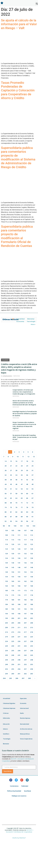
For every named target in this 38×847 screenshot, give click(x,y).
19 (32, 461)
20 (5, 466)
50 (5, 489)
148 (31, 567)
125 (12, 549)
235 (12, 651)
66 (27, 498)
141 (19, 563)
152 (25, 572)
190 (12, 609)
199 (6, 618)
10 (18, 457)
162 (25, 581)
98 (4, 526)
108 (31, 530)
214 (6, 632)
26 (5, 470)
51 (11, 489)
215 (12, 632)
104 (6, 530)
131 (19, 554)
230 (12, 646)
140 (12, 563)
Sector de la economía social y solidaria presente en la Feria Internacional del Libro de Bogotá (24, 403)
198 (31, 614)
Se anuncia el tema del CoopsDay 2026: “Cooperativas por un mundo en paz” (25, 437)
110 (12, 535)
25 (32, 466)
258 (31, 669)
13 (34, 457)
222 (25, 637)
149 (6, 572)
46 (16, 484)
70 (16, 503)
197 (25, 614)
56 (5, 493)
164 (6, 586)
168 (31, 586)
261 (19, 674)
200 (12, 618)
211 (19, 627)
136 (19, 558)
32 (5, 475)
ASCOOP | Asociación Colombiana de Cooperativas (19, 831)
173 (31, 590)
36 (27, 475)
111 (19, 535)
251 (19, 664)
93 (11, 521)
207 (25, 623)
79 (32, 507)
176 (19, 595)
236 (19, 651)
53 (22, 489)
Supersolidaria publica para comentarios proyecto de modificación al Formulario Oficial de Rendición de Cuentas (17, 236)
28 (16, 470)
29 (22, 470)
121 (19, 544)
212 (25, 627)
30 (27, 470)
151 (19, 572)
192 (25, 609)
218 (31, 632)
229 (6, 646)
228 (31, 641)
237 (25, 651)
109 (6, 535)
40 (16, 480)
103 (34, 526)
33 (11, 475)
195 (12, 614)
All (13, 319)
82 (16, 512)
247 (25, 660)
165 (12, 586)
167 (25, 586)
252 (25, 664)
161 (19, 581)
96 (27, 521)
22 (16, 466)
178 (31, 595)
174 (6, 595)
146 (19, 567)
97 (32, 521)
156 (19, 577)
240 (12, 655)
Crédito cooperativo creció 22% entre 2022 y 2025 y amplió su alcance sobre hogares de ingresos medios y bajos (19, 368)
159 (6, 581)
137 (25, 558)
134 (6, 558)
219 (6, 637)
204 (6, 623)
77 (22, 507)
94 (16, 521)
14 (5, 461)
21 (11, 466)
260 (12, 674)
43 (32, 480)
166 (19, 586)
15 (11, 461)
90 (27, 517)
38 (5, 480)
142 (25, 563)
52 (16, 489)
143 (31, 563)
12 (28, 457)
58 (16, 493)
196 (19, 614)
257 (25, 669)
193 (31, 609)
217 (25, 632)
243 (31, 655)
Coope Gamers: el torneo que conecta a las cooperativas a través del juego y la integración (24, 392)
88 (16, 517)
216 (19, 632)
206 (19, 623)
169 (6, 590)
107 (25, 530)
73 (32, 503)
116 (19, 540)
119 (6, 544)
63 (11, 498)
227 (25, 641)
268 (29, 678)
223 (31, 637)
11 (23, 457)
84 (27, 512)
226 (19, 641)
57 (11, 493)
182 (25, 600)
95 (22, 521)
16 (16, 461)
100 (15, 526)
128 (31, 549)
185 (12, 604)
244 (6, 660)
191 (19, 609)
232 (25, 646)
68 (5, 503)
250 (12, 664)
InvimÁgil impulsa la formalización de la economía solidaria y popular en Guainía (25, 413)
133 (31, 554)
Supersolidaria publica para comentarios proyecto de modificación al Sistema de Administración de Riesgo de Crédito (18, 157)
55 (32, 489)
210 (12, 627)
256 (19, 669)
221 (19, 637)
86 (5, 517)
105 (12, 530)
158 (31, 577)
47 (22, 484)
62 (5, 498)
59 (22, 493)
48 (27, 484)
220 (12, 637)
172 (25, 590)
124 (6, 549)
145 (12, 567)
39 (11, 480)
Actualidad (21, 319)
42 (27, 480)
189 (6, 609)
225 (12, 641)
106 (19, 530)
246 (19, 660)
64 (16, 498)
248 (31, 660)
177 (25, 595)
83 (22, 512)
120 (12, 544)
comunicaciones (7, 376)
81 (11, 512)
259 (6, 674)
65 (22, 498)
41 (22, 480)
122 (25, 544)
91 (32, 517)
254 (6, 669)
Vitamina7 (22, 838)
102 (27, 526)
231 (19, 646)
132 (25, 554)
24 (27, 466)
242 (25, 655)
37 (32, 475)
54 (27, 489)
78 (27, 507)
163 (31, 581)
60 (27, 493)
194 (6, 614)
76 (16, 507)
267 (23, 678)
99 (9, 526)
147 (25, 567)
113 (31, 535)
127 (25, 549)
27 (11, 470)
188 (31, 604)
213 (31, 627)
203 (31, 618)
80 (5, 512)
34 (16, 475)
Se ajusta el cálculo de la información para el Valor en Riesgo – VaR (19, 24)
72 (27, 503)
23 (22, 466)
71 (22, 503)
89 (22, 517)
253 (31, 664)
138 (31, 558)
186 (19, 604)
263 (31, 674)
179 (6, 600)
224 (6, 641)
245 (12, 660)
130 (12, 554)
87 (11, 517)
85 (32, 512)
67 (32, 498)
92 (5, 521)
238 (31, 651)
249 (6, 664)
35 (22, 475)
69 (11, 503)
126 (19, 549)
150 (12, 572)
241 (19, 655)
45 (11, 484)
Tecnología (31, 321)
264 (4, 678)
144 (6, 567)
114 (6, 540)
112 (25, 535)
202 (25, 618)
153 (31, 572)
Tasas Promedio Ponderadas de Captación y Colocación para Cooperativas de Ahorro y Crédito (18, 90)
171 (19, 590)
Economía (20, 321)
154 (6, 577)
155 (12, 577)
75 (11, 507)
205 (12, 623)
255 (12, 669)
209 (6, 627)
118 (31, 540)
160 (12, 581)
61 (32, 493)
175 (12, 595)
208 (31, 623)
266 (16, 678)
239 (6, 655)
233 (31, 646)
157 (25, 577)
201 (19, 618)
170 (12, 590)
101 (21, 526)
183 (31, 600)
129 (6, 554)
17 (22, 461)
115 (12, 540)
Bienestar (30, 319)
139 (6, 563)
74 (5, 507)
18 (27, 461)
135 (12, 558)
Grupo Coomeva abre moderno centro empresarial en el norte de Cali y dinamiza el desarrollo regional (24, 425)
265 (10, 678)
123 (31, 544)
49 (32, 484)
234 (6, 651)
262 (25, 674)
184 (6, 604)
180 (12, 600)
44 (5, 484)
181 (19, 600)
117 (25, 540)
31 (32, 470)
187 (25, 604)
